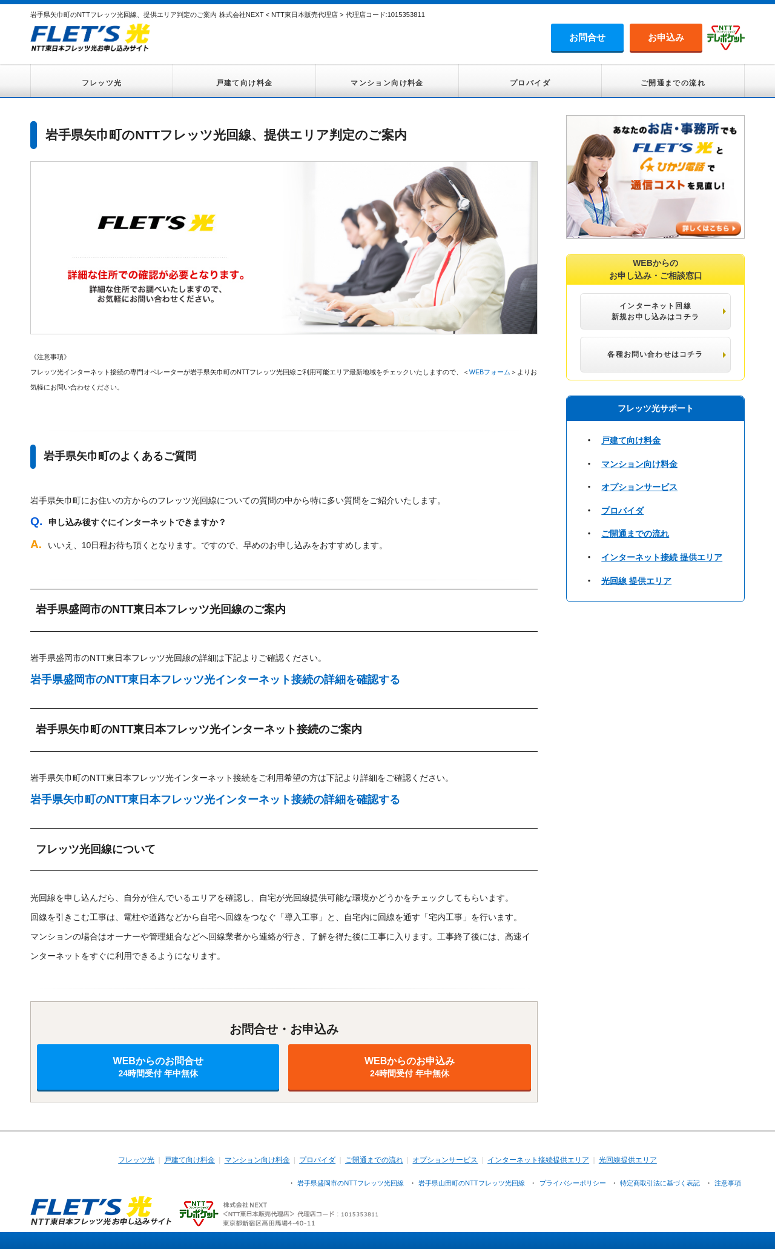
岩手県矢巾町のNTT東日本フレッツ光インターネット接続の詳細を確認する (215, 799)
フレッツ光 (102, 83)
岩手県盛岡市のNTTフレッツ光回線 (350, 1183)
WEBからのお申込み (409, 1067)
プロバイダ (530, 83)
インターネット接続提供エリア (538, 1160)
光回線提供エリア (628, 1160)
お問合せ (587, 37)
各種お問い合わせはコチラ (655, 354)
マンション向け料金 (387, 83)
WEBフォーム (489, 372)
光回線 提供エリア (636, 581)
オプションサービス (639, 487)
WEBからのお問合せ (158, 1067)
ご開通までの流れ (673, 83)
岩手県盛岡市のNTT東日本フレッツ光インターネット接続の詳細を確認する (215, 680)
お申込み (666, 37)
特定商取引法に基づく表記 (660, 1183)
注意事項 (727, 1183)
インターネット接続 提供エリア (661, 557)
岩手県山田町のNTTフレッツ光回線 (471, 1183)
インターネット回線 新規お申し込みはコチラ (655, 311)
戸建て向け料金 (244, 83)
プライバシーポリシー (572, 1183)
